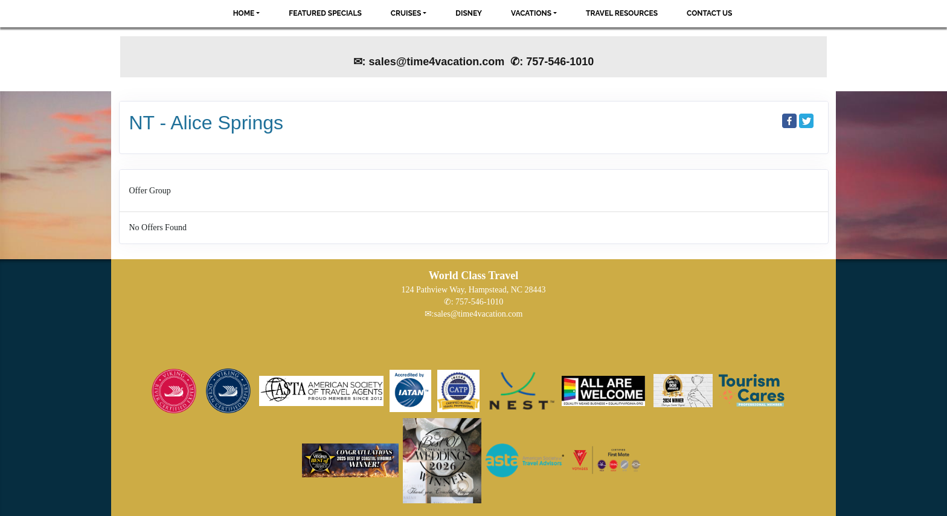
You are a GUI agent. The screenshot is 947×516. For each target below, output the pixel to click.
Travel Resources (622, 13)
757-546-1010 (479, 301)
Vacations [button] (531, 13)
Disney (468, 13)
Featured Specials (325, 13)
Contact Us (709, 13)
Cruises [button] (406, 13)
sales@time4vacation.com (478, 313)
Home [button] (244, 13)
